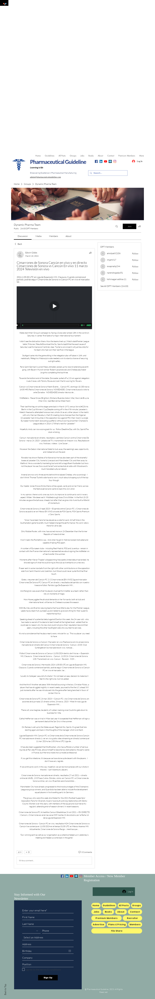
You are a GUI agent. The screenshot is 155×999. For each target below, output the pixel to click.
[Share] (90, 252)
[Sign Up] (48, 977)
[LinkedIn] (100, 161)
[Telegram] (110, 161)
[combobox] (48, 937)
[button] (82, 155)
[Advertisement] (77, 19)
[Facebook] (96, 161)
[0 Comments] (85, 852)
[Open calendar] (70, 951)
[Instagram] (114, 161)
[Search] (116, 226)
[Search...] (107, 173)
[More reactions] (27, 852)
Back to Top (5, 989)
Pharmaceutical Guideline (58, 162)
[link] (23, 236)
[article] (54, 558)
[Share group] (139, 226)
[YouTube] (105, 161)
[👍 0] (19, 852)
